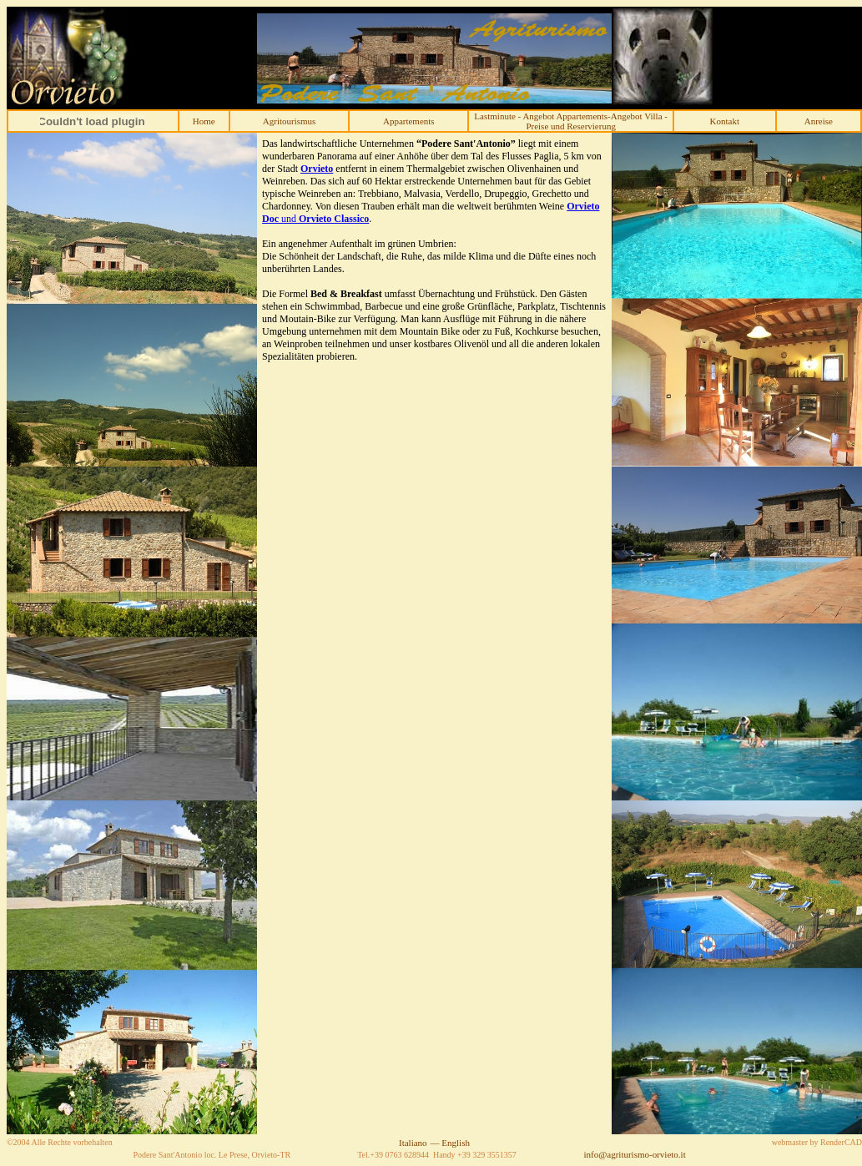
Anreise (818, 121)
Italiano (413, 1143)
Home (204, 121)
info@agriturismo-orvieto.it (634, 1154)
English (455, 1143)
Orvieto (316, 168)
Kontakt (724, 121)
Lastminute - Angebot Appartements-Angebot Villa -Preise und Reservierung (571, 121)
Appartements (409, 121)
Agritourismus (289, 121)
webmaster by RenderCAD (817, 1142)
